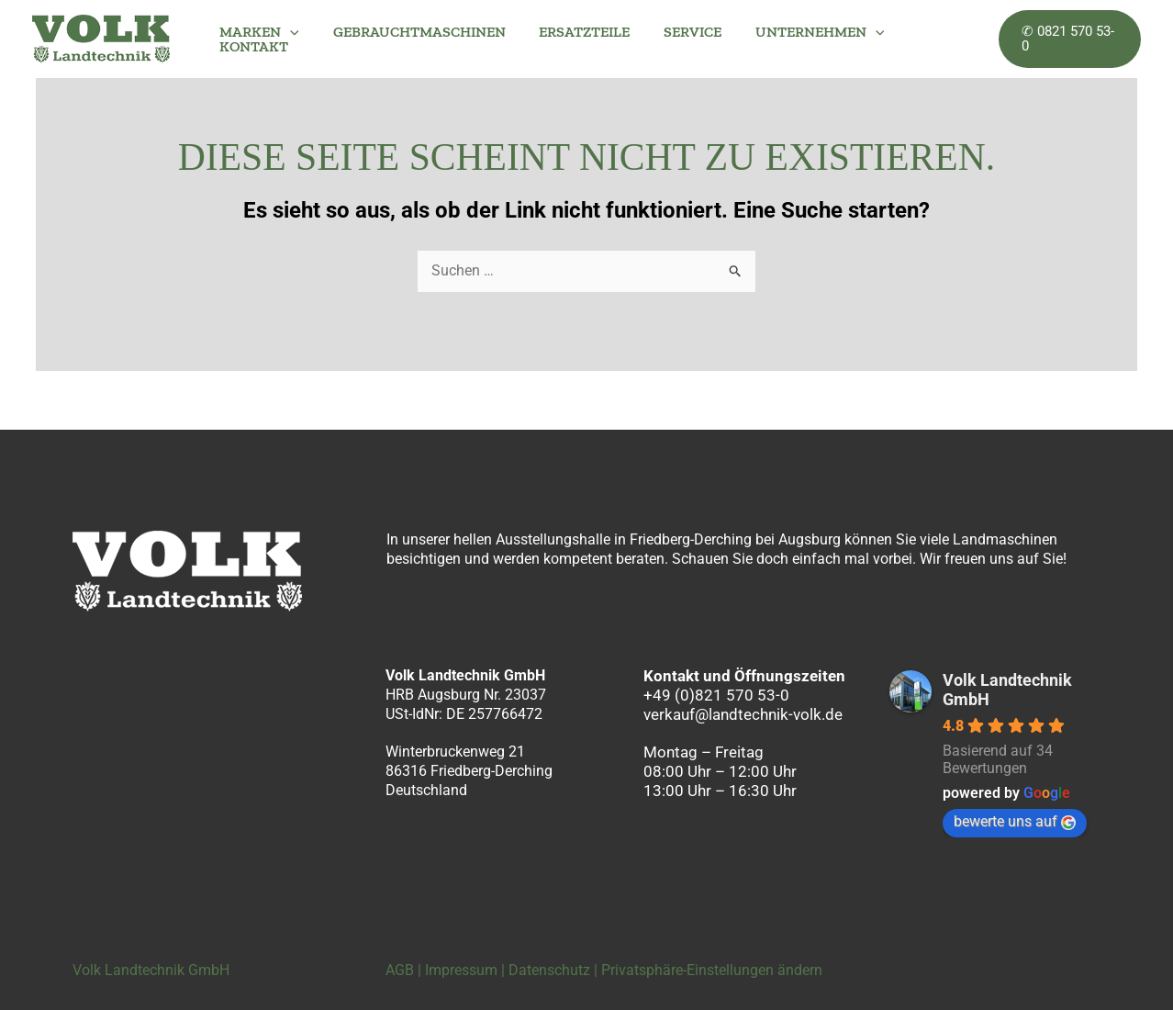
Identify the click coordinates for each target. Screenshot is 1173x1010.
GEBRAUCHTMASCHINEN (413, 32)
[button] (288, 32)
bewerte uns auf (1015, 821)
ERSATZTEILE (574, 32)
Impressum (461, 970)
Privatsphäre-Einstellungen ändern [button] (711, 970)
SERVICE (678, 32)
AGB (399, 970)
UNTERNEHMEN (801, 32)
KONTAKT (252, 46)
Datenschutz (549, 970)
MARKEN (257, 32)
